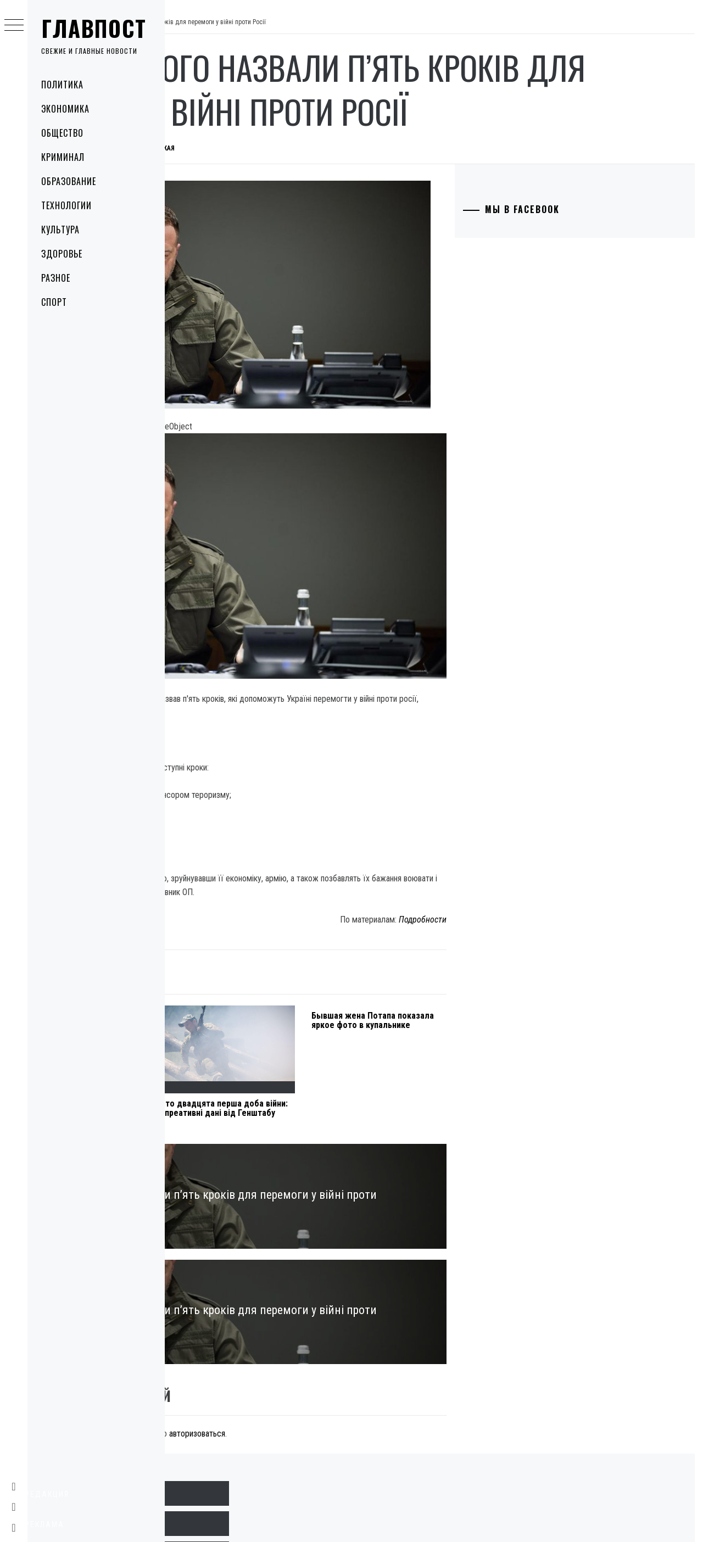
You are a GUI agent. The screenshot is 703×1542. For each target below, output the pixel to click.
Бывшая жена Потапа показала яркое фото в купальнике (450, 922)
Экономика (65, 108)
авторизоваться (362, 1319)
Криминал (63, 157)
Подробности (480, 817)
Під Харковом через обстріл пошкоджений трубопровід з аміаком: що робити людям (219, 1015)
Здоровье (61, 253)
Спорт (54, 302)
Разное (55, 277)
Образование (68, 181)
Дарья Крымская (311, 148)
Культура (60, 229)
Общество (62, 132)
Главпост (94, 28)
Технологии (66, 205)
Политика (62, 84)
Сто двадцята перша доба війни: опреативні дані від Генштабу (333, 1010)
